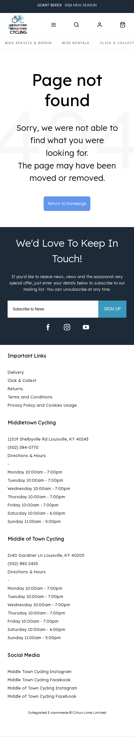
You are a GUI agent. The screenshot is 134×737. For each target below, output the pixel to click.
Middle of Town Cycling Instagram (42, 687)
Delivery (16, 372)
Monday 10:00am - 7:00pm (35, 471)
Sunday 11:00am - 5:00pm (34, 521)
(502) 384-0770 (23, 447)
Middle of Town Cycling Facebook (42, 696)
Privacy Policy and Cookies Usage (42, 405)
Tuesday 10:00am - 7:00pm (35, 480)
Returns (15, 388)
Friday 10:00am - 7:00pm (33, 504)
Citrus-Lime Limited (89, 712)
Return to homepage (67, 203)
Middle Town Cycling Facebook (39, 679)
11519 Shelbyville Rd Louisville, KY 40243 (48, 439)
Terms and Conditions (30, 396)
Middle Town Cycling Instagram (39, 671)
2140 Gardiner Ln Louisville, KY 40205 (46, 555)
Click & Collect (22, 380)
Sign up (112, 309)
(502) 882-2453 (23, 563)
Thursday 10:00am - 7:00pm (36, 496)
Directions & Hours (27, 455)
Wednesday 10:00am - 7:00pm (39, 488)
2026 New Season (67, 5)
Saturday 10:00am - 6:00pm (36, 513)
